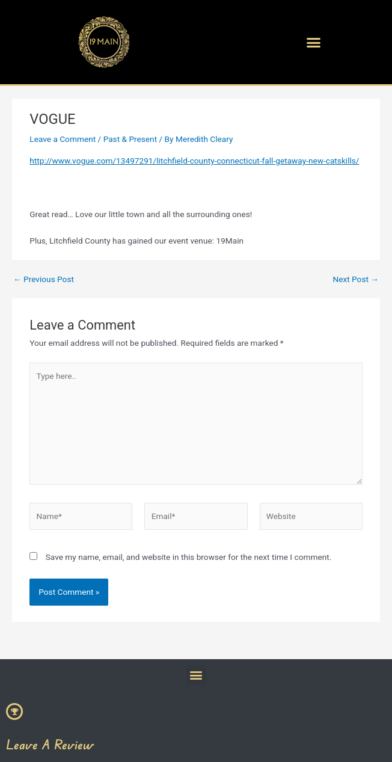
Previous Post (43, 279)
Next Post (355, 279)
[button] (313, 42)
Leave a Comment (62, 139)
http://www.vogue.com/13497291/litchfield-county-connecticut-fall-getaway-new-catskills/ (194, 160)
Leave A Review (50, 744)
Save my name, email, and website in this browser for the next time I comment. (189, 557)
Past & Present (130, 139)
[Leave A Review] (14, 711)
